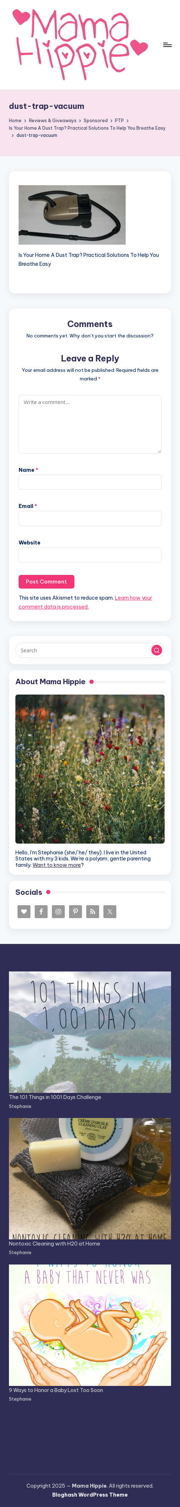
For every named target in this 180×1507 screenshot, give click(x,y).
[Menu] (167, 45)
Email (28, 506)
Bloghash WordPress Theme (90, 1495)
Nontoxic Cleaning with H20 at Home (54, 1243)
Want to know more (57, 865)
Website (29, 542)
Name (28, 470)
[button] (156, 650)
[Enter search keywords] (89, 650)
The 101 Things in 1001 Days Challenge (55, 1097)
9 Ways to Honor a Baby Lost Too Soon (56, 1390)
